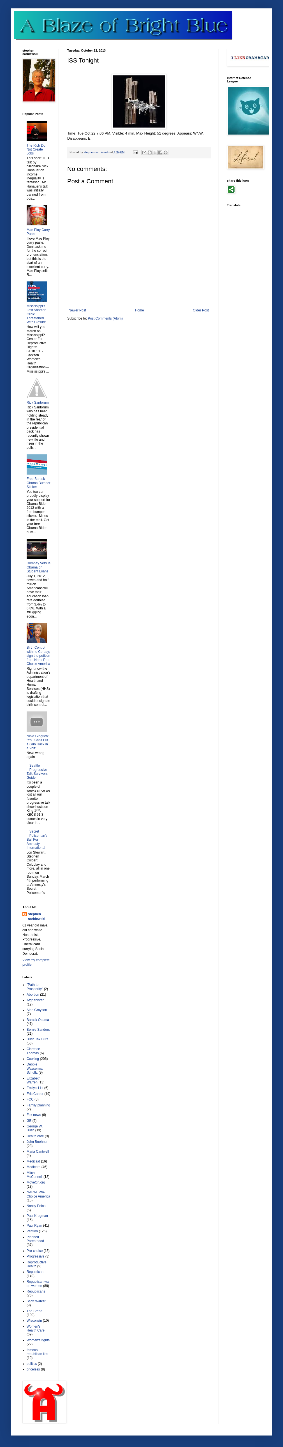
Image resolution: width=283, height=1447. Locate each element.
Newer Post (77, 310)
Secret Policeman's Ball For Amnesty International (37, 839)
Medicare (33, 1167)
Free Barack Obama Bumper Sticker (38, 483)
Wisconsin (34, 1321)
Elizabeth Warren (33, 1080)
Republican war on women (38, 1283)
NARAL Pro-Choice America (38, 1194)
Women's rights (38, 1340)
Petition (32, 1231)
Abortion (33, 995)
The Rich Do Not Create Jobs (36, 150)
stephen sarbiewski (36, 916)
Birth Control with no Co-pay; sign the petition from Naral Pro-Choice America (38, 656)
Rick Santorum (38, 402)
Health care (35, 1136)
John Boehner (37, 1142)
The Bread (34, 1311)
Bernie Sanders (38, 1030)
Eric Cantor (35, 1094)
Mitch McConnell (35, 1175)
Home (139, 310)
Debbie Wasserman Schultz (36, 1068)
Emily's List (35, 1088)
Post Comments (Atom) (105, 318)
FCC (30, 1099)
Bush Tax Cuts (37, 1039)
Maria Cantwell (38, 1152)
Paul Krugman (37, 1216)
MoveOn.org (36, 1182)
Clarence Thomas (33, 1051)
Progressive (35, 1256)
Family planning (38, 1105)
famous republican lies (37, 1352)
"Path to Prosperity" (35, 987)
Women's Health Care (36, 1328)
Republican (35, 1272)
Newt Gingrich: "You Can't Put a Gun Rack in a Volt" (38, 742)
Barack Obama (38, 1020)
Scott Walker (36, 1301)
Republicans (36, 1291)
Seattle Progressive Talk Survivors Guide (37, 772)
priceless (33, 1369)
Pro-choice (35, 1251)
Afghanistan (35, 1000)
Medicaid (33, 1161)
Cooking (33, 1059)
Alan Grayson (37, 1010)
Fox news (34, 1115)
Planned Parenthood (35, 1239)
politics (32, 1364)
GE (29, 1121)
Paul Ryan (34, 1226)
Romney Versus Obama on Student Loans (38, 567)
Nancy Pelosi (36, 1206)
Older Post (201, 310)
